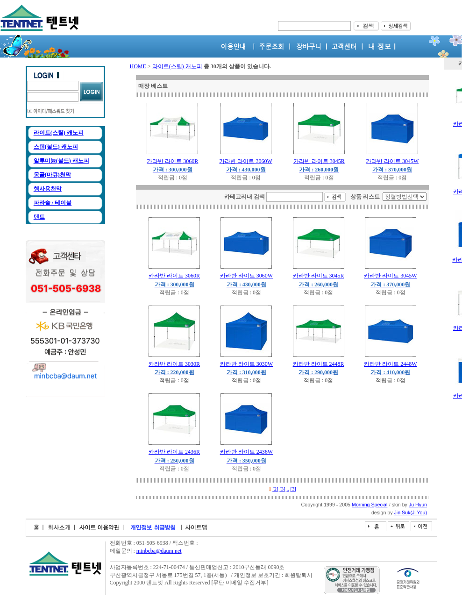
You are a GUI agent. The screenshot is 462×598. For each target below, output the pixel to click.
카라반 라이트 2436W (246, 451)
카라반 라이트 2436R (174, 451)
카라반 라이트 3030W (246, 364)
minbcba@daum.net (159, 551)
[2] (275, 488)
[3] (282, 488)
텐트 (39, 217)
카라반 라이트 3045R (319, 161)
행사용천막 (48, 188)
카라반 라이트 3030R (174, 364)
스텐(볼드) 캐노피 (56, 146)
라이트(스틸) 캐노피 (59, 132)
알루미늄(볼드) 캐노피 (61, 160)
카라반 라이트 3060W (245, 161)
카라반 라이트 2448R (318, 364)
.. (287, 488)
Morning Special (369, 504)
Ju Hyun (418, 504)
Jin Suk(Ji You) (410, 512)
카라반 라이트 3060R (172, 161)
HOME (138, 66)
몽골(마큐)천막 (52, 174)
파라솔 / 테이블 (52, 202)
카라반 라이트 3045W (392, 161)
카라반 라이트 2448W (390, 364)
